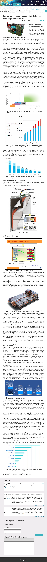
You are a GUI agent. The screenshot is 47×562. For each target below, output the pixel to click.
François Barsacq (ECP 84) (38, 20)
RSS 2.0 (22, 559)
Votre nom (6, 527)
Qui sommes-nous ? (40, 4)
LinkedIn (33, 559)
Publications (17, 4)
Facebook (27, 559)
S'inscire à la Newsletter (36, 9)
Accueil (1, 10)
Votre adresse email (8, 530)
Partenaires (30, 4)
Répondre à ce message (39, 492)
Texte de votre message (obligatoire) (12, 536)
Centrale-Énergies (38, 2)
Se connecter (17, 559)
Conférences (8, 4)
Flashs (24, 4)
